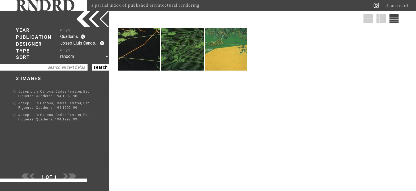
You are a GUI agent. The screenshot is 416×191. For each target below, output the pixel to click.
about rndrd (396, 5)
